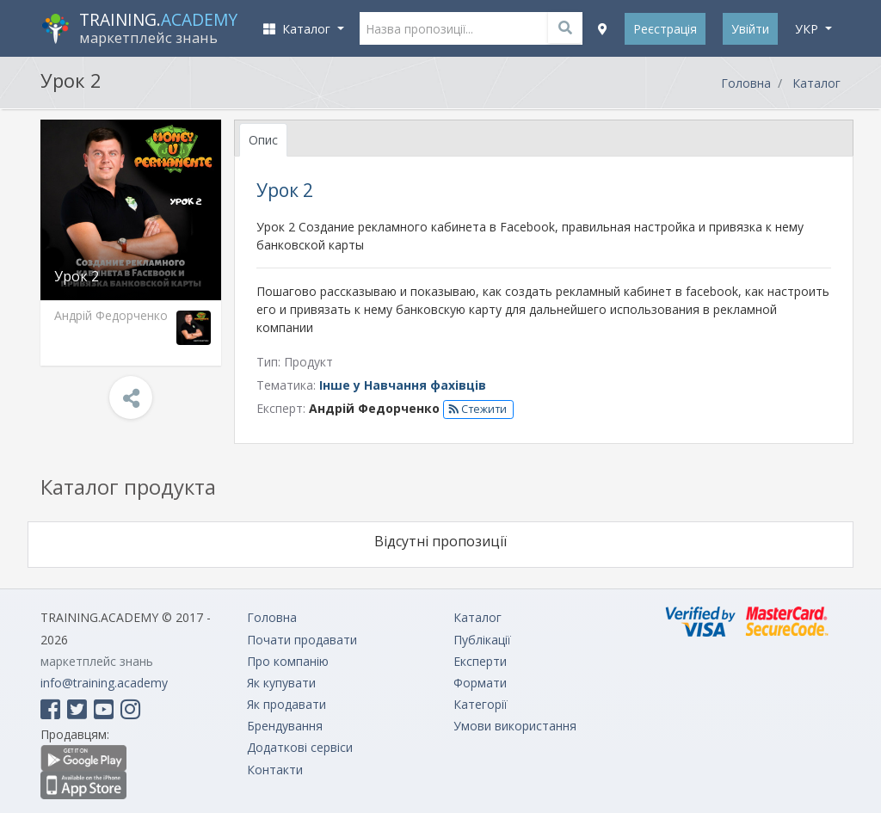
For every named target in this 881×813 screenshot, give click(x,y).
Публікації (482, 639)
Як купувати (281, 682)
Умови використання (514, 726)
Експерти (480, 661)
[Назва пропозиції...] (471, 28)
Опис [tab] (263, 140)
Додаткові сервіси (300, 747)
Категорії (480, 704)
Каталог (816, 83)
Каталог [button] (298, 29)
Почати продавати (302, 639)
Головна (746, 83)
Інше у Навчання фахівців (402, 385)
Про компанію (288, 661)
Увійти (750, 29)
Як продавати (286, 704)
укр (808, 29)
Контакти (275, 769)
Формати (480, 682)
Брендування (285, 726)
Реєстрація (665, 29)
